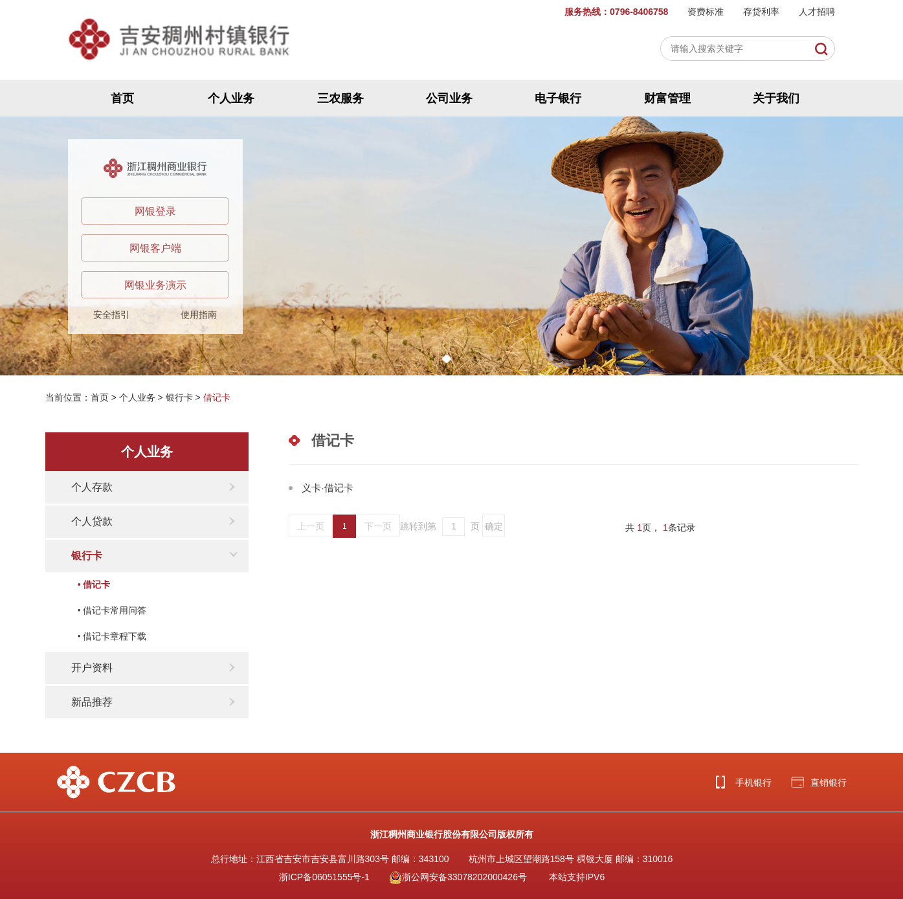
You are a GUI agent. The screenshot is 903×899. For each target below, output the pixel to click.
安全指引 (111, 314)
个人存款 (92, 487)
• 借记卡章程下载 (112, 636)
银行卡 (179, 397)
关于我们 (776, 98)
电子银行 (558, 98)
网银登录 (155, 211)
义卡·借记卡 (327, 487)
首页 (122, 98)
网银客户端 (155, 248)
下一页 (378, 526)
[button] (446, 359)
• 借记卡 (94, 585)
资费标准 (705, 11)
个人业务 (231, 98)
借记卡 (216, 397)
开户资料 (92, 667)
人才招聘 (817, 11)
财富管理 (667, 98)
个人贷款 (92, 521)
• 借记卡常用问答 (112, 611)
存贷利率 (761, 11)
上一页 (310, 526)
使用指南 (199, 314)
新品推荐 (92, 701)
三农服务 (340, 98)
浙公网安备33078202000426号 (458, 877)
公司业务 (449, 98)
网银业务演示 (155, 285)
